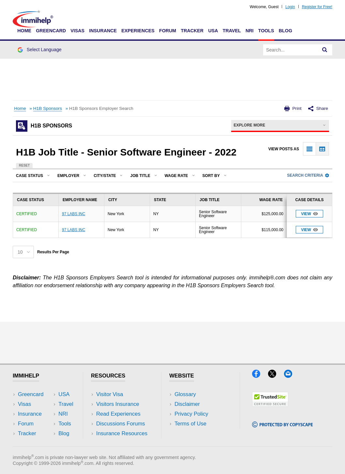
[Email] (291, 375)
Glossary (185, 394)
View (309, 213)
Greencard (51, 30)
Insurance (103, 30)
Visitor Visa (109, 394)
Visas (77, 30)
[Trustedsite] (270, 404)
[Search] (325, 49)
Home (24, 30)
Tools (266, 30)
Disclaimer (187, 404)
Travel (232, 30)
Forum (167, 30)
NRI (250, 30)
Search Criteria (308, 175)
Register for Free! (317, 7)
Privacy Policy (191, 414)
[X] (276, 375)
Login (290, 7)
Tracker (192, 30)
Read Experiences (118, 414)
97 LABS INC (73, 214)
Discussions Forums (120, 424)
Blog (285, 30)
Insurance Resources (121, 433)
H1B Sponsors (47, 108)
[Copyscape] (282, 425)
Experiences (137, 30)
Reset (24, 165)
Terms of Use (190, 424)
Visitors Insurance (117, 404)
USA (213, 30)
